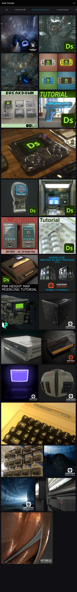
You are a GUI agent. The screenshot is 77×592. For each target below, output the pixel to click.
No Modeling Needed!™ (41, 10)
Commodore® (20, 10)
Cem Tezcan (8, 3)
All (7, 10)
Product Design (62, 10)
